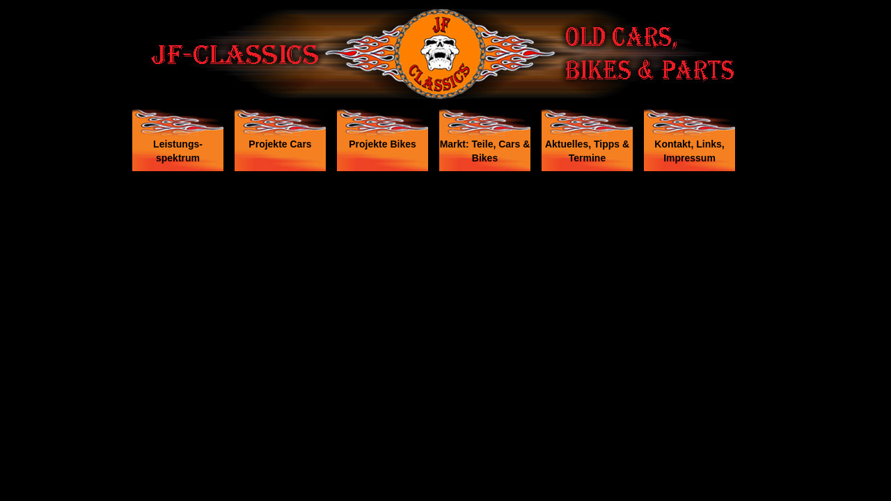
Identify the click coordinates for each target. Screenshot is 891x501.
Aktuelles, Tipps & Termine (587, 151)
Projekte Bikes (382, 144)
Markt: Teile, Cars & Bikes (485, 151)
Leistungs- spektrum (178, 151)
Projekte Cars (280, 144)
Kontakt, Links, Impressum (689, 151)
